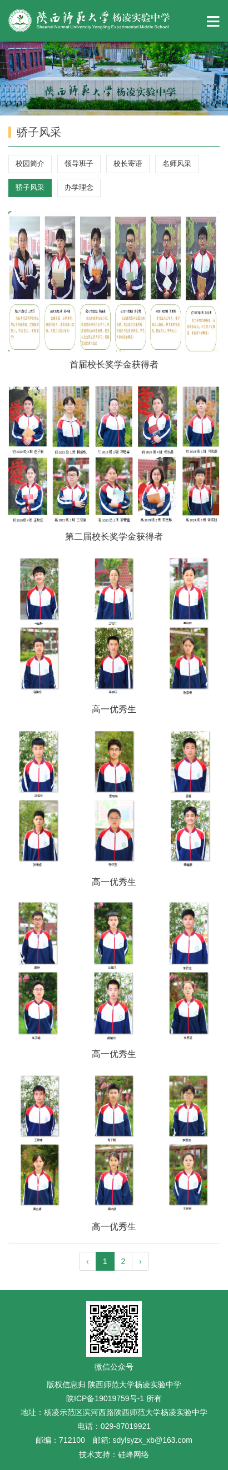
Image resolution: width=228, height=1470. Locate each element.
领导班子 (79, 163)
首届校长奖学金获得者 (114, 364)
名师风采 (176, 163)
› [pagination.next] (140, 1261)
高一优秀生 (114, 709)
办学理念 (79, 187)
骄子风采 (30, 187)
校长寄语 (127, 163)
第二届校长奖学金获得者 (114, 536)
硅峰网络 (133, 1454)
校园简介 (30, 163)
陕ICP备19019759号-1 (106, 1398)
